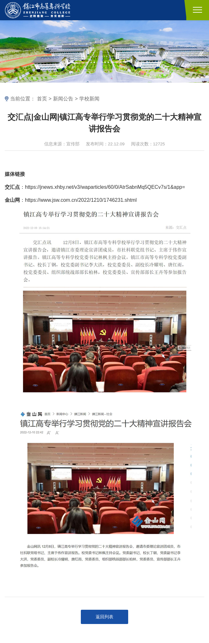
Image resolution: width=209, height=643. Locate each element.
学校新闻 (89, 98)
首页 (42, 98)
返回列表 (104, 616)
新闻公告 (63, 98)
